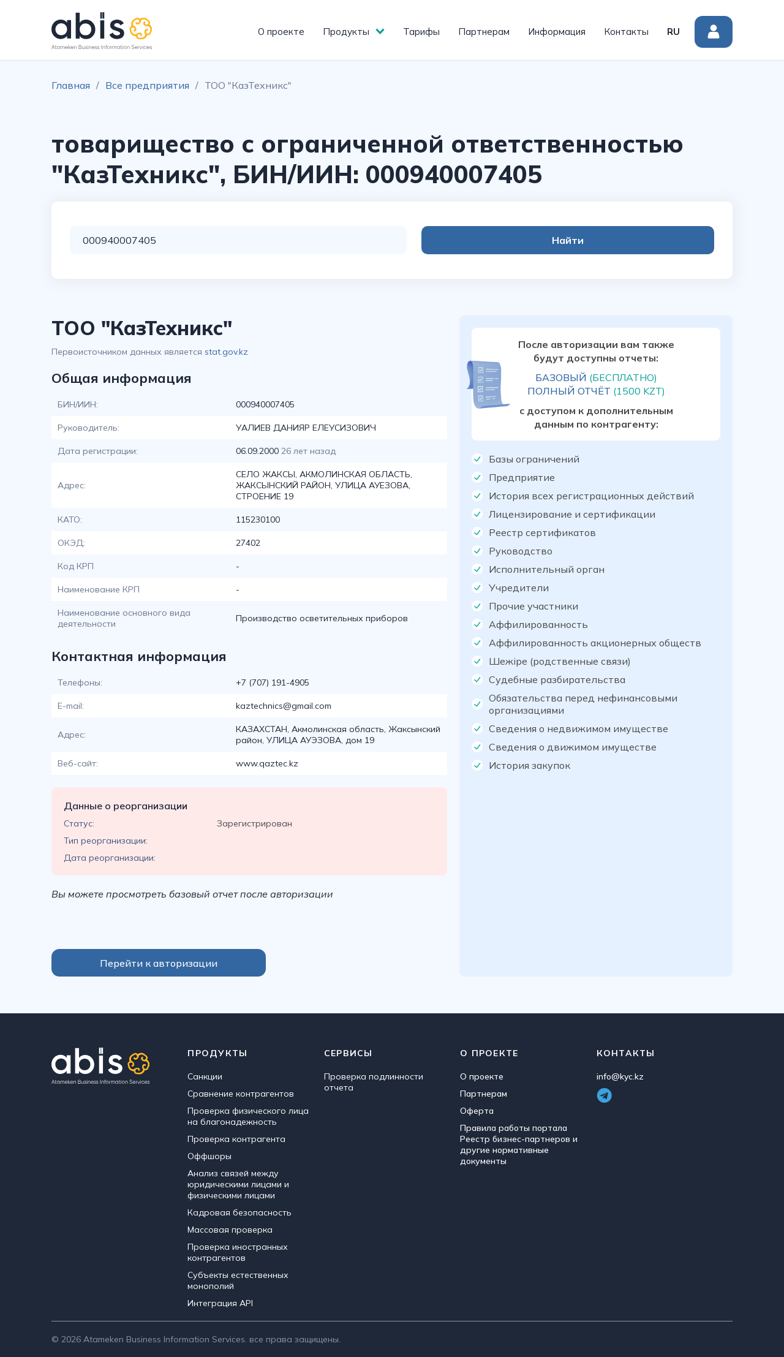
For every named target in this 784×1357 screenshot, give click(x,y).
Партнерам (484, 31)
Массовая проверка (230, 1229)
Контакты (626, 31)
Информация (557, 31)
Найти (665, 240)
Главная (70, 85)
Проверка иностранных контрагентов (237, 1252)
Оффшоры (209, 1156)
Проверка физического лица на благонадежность (248, 1116)
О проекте (281, 31)
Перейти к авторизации (158, 963)
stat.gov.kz (226, 351)
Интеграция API (220, 1303)
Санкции (204, 1076)
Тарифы (421, 31)
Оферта (477, 1110)
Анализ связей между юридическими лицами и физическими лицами (238, 1184)
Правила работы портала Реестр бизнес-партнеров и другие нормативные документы (519, 1144)
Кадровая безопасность (239, 1212)
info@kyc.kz (620, 1076)
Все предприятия (147, 85)
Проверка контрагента (236, 1138)
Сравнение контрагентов (240, 1093)
